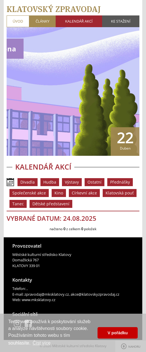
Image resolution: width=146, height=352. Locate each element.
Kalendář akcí (79, 21)
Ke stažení (121, 21)
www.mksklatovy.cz (38, 299)
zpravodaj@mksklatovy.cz (46, 294)
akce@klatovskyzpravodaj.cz (95, 294)
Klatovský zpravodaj (54, 9)
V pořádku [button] (118, 333)
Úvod (18, 21)
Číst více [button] (41, 343)
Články (42, 21)
